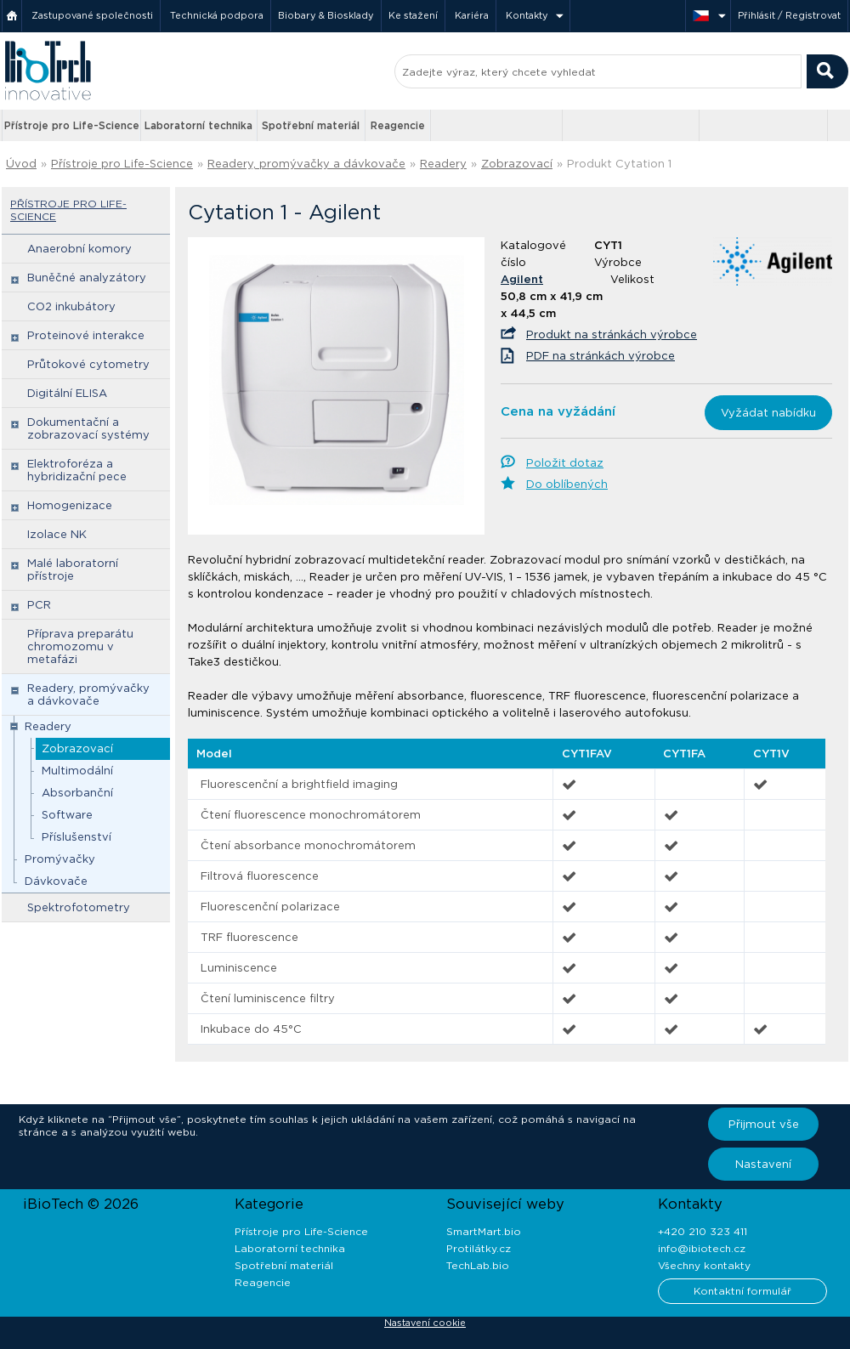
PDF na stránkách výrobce (600, 355)
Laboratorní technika (198, 125)
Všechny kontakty (704, 1265)
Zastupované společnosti (92, 15)
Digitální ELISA (67, 393)
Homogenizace (69, 505)
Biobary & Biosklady (326, 15)
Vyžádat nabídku (768, 412)
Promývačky (60, 859)
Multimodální (77, 770)
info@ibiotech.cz (701, 1248)
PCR (39, 604)
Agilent (522, 279)
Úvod (21, 163)
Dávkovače (56, 881)
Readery (443, 163)
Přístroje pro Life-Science (71, 125)
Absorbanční (77, 792)
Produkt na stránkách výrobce (611, 334)
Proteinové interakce (85, 335)
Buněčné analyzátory (86, 277)
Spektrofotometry (78, 907)
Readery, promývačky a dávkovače (306, 163)
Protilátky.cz (478, 1248)
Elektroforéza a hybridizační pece (77, 470)
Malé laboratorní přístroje (72, 569)
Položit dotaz (565, 462)
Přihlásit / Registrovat (789, 15)
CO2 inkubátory (71, 306)
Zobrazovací (516, 163)
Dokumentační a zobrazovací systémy (88, 428)
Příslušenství (76, 836)
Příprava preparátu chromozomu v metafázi (80, 646)
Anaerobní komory (79, 248)
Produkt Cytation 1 (619, 163)
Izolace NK (57, 534)
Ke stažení (413, 15)
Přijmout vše (763, 1124)
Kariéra (472, 15)
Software (67, 814)
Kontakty (527, 15)
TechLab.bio (477, 1265)
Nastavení (763, 1164)
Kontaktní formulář (742, 1290)
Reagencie (398, 125)
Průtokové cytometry (88, 364)
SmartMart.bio (483, 1231)
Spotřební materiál (311, 125)
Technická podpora (217, 15)
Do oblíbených (567, 484)
